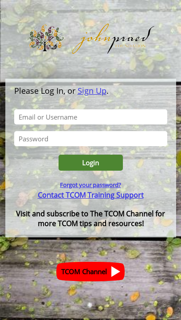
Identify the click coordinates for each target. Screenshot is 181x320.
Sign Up (92, 90)
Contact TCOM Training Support (91, 195)
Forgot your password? (90, 185)
